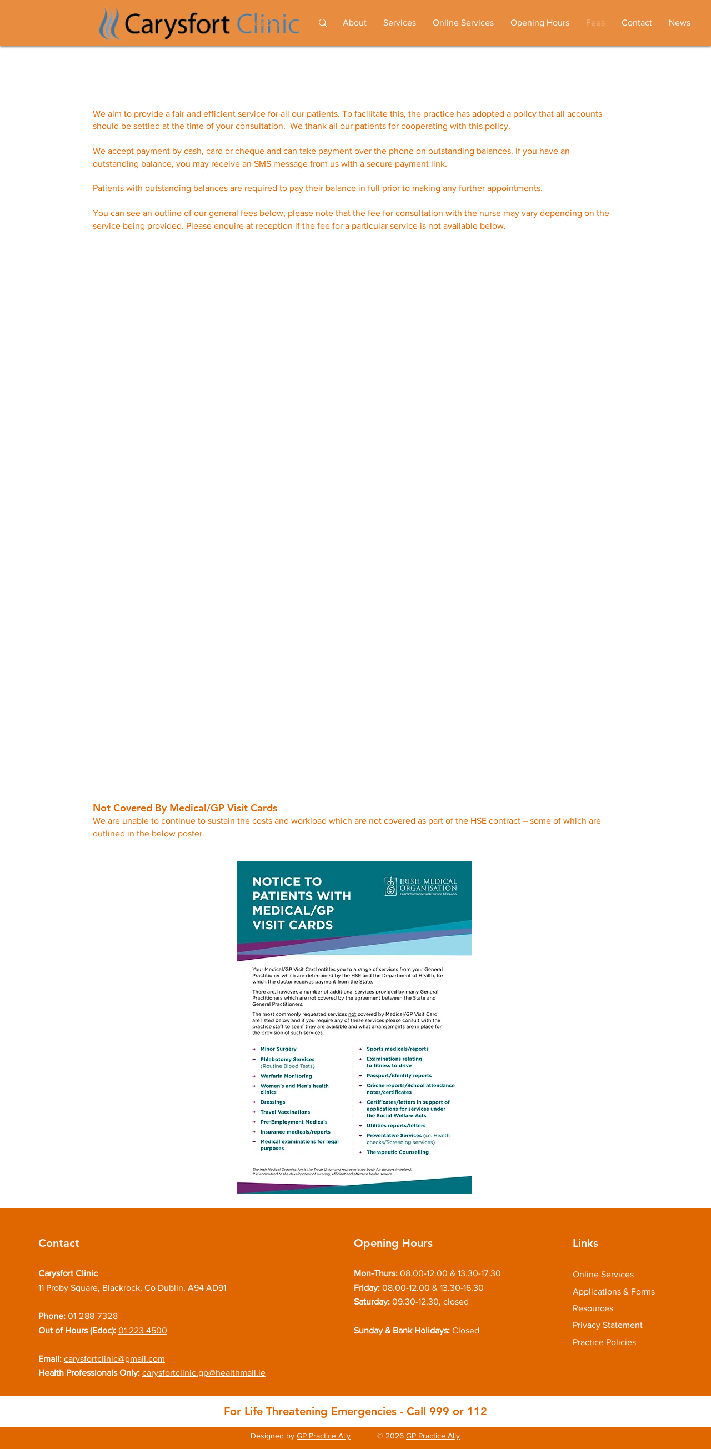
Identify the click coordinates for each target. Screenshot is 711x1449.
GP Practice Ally (324, 1435)
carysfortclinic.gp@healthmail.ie (204, 1372)
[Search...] (268, 23)
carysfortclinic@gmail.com (114, 1358)
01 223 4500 (142, 1330)
